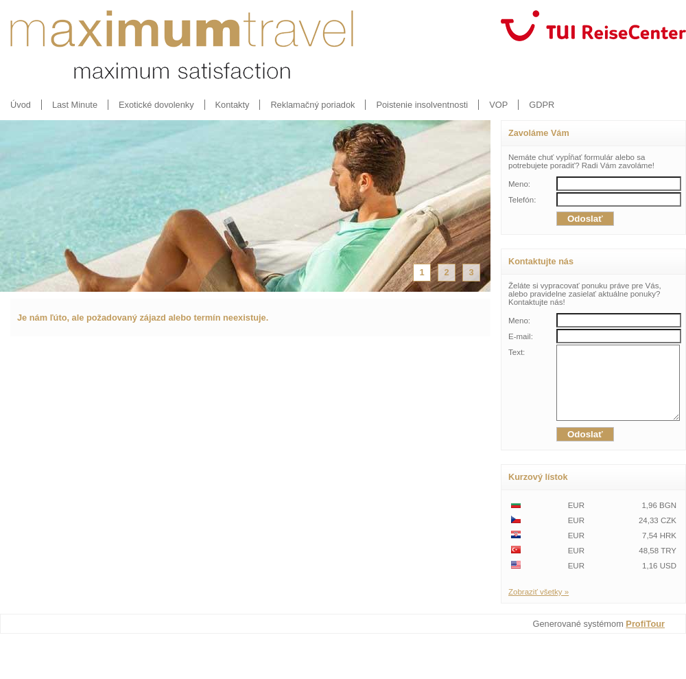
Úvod (20, 105)
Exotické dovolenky (156, 105)
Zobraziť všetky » (538, 606)
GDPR (541, 105)
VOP (498, 105)
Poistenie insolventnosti (422, 105)
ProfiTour (645, 638)
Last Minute (74, 105)
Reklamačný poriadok (312, 105)
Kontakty (232, 105)
